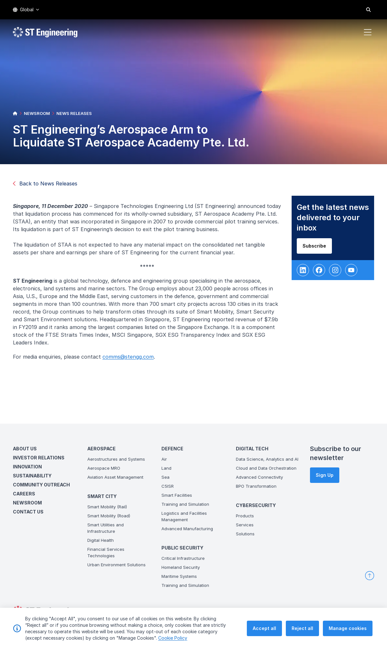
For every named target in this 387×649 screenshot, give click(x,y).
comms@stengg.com (130, 358)
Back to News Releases (45, 183)
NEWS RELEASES (74, 113)
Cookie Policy (172, 638)
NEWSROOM (37, 113)
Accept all (264, 628)
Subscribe (316, 247)
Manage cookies (348, 628)
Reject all (302, 628)
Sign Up (325, 475)
